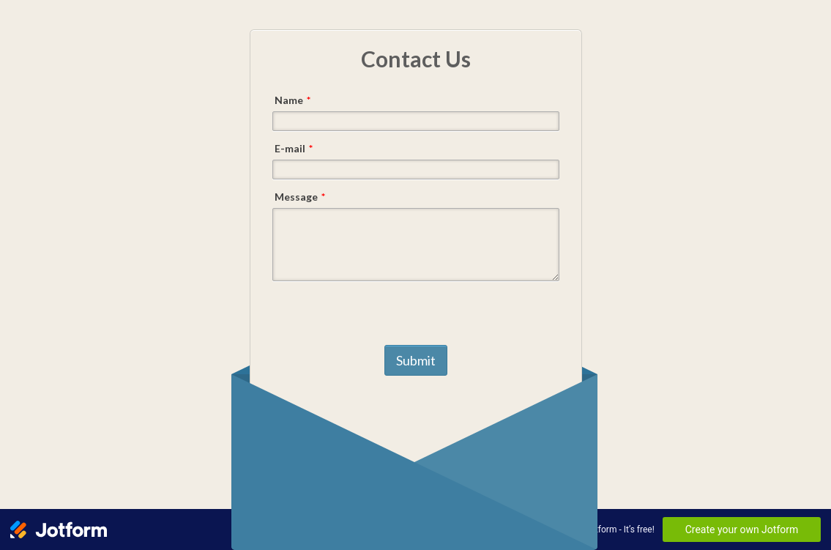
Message (300, 196)
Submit (416, 360)
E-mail (294, 148)
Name (292, 100)
